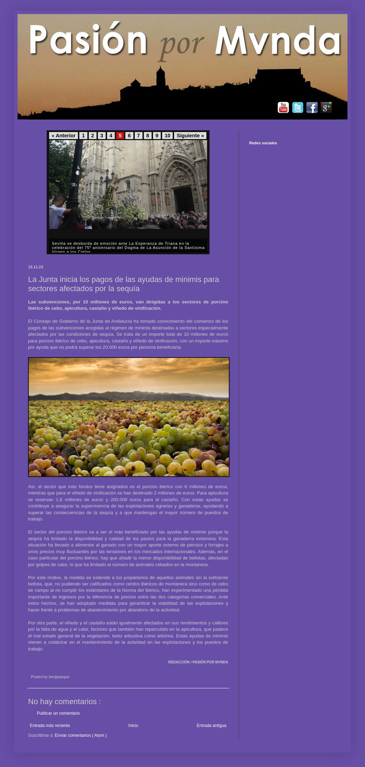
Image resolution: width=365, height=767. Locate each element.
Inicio (133, 725)
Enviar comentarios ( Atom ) (81, 735)
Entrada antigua (211, 725)
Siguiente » (190, 135)
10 (167, 135)
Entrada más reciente (50, 725)
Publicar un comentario (58, 713)
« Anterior (63, 135)
